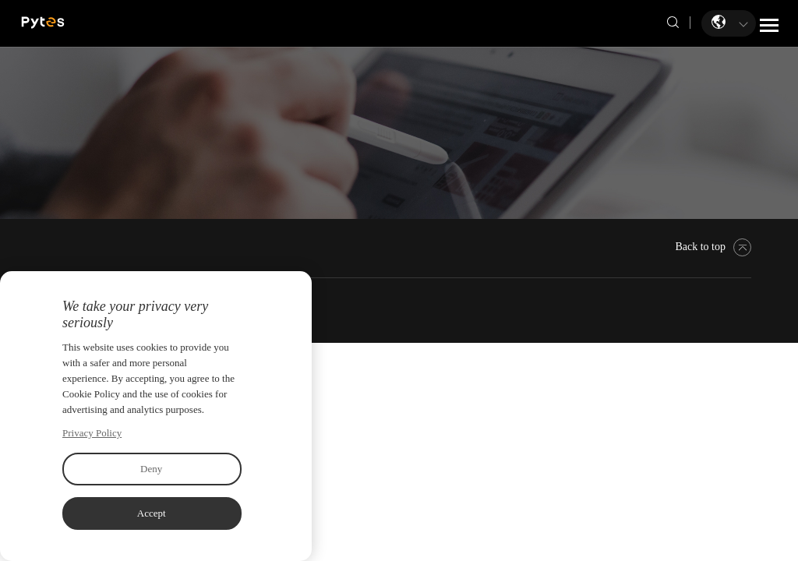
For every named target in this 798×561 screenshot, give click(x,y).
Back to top (713, 246)
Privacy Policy (92, 433)
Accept (151, 513)
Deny (151, 469)
